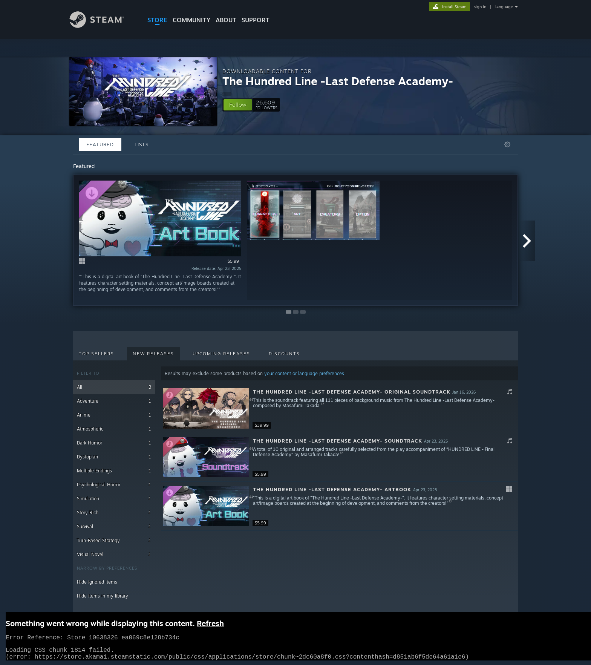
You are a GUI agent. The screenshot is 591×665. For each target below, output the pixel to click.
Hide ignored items (97, 582)
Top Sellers (96, 353)
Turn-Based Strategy (114, 540)
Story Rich (114, 512)
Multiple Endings (114, 470)
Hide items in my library (102, 596)
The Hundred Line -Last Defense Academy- (337, 81)
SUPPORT (255, 20)
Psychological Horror (114, 484)
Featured (100, 144)
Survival (114, 526)
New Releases (153, 353)
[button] (237, 105)
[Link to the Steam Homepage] (102, 26)
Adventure (114, 401)
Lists (142, 144)
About (226, 20)
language (504, 6)
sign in (480, 6)
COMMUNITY (191, 20)
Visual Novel (114, 554)
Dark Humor (114, 443)
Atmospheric (114, 429)
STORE (157, 20)
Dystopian (114, 457)
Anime (114, 415)
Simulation (114, 498)
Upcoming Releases (221, 353)
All (114, 387)
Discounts (284, 353)
